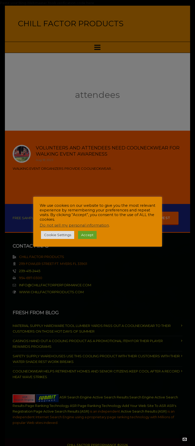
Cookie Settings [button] (57, 235)
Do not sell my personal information (74, 225)
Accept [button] (87, 235)
